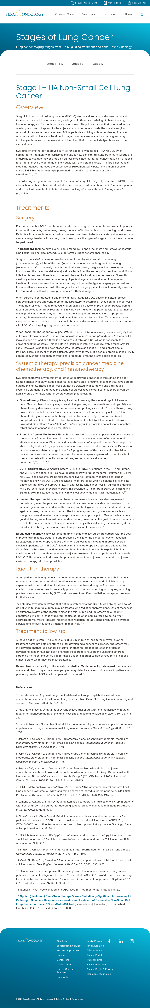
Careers (61, 955)
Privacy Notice (62, 999)
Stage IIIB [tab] (77, 64)
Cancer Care (64, 14)
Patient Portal (94, 955)
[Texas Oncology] (24, 14)
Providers (88, 14)
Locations (110, 14)
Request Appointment (68, 950)
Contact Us (63, 959)
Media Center (64, 964)
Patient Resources (97, 964)
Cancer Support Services (65, 971)
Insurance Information (99, 974)
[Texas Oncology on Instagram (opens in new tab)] (132, 941)
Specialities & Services (69, 945)
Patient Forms (94, 959)
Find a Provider (95, 941)
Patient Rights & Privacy (100, 969)
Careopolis (62, 977)
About (128, 14)
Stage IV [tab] (97, 64)
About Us (62, 941)
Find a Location (95, 945)
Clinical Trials (94, 950)
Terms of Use (77, 999)
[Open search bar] (142, 14)
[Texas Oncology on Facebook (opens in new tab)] (109, 941)
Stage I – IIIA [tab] (55, 64)
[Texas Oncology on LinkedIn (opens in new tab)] (121, 941)
